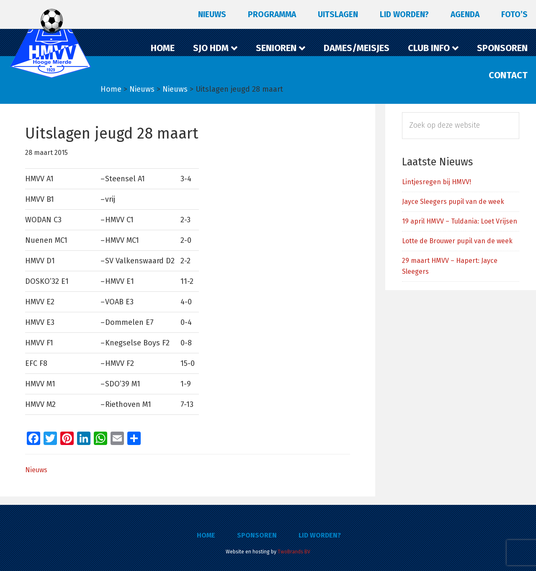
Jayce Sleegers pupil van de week (453, 202)
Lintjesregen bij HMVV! (436, 182)
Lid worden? (320, 535)
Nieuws (36, 470)
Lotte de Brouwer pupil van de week (457, 241)
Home (206, 535)
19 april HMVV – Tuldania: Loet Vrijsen (459, 221)
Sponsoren (257, 535)
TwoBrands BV (294, 552)
